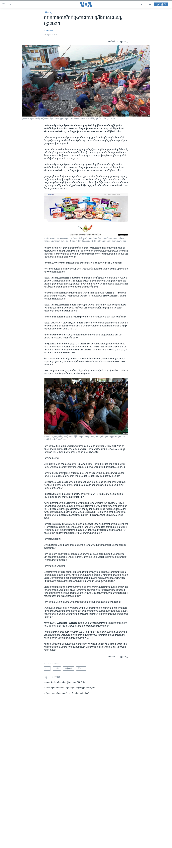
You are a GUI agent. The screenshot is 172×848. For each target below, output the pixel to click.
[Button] (113, 41)
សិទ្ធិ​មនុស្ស (48, 12)
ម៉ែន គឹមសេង (48, 30)
